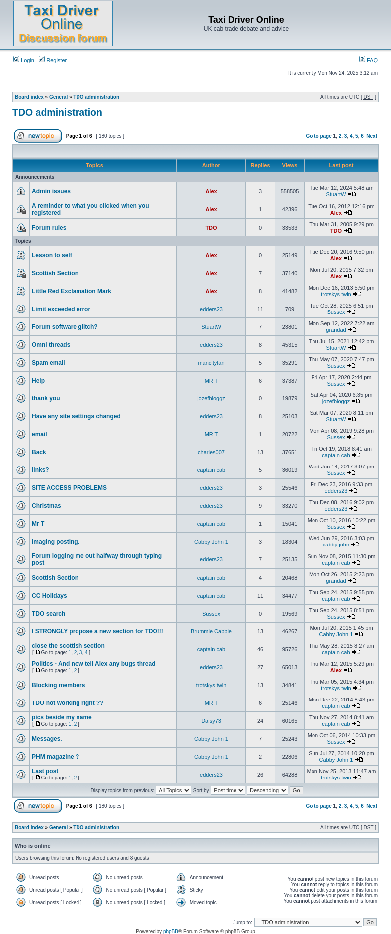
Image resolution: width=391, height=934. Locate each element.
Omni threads (51, 344)
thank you (46, 398)
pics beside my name (62, 717)
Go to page (319, 136)
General (58, 97)
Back (39, 452)
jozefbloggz (211, 398)
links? (40, 470)
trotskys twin (336, 294)
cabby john (336, 544)
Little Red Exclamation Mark (71, 291)
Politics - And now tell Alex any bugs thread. (94, 663)
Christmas (46, 505)
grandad (336, 330)
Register (53, 60)
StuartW (336, 194)
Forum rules (49, 227)
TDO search (48, 613)
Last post (45, 771)
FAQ (368, 60)
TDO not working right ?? (68, 703)
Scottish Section (55, 273)
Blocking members (58, 685)
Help (38, 380)
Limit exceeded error (61, 309)
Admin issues (51, 191)
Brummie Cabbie (211, 631)
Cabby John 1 (211, 542)
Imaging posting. (55, 541)
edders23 (211, 309)
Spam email (48, 362)
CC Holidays (49, 595)
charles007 (211, 452)
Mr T (38, 523)
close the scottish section (68, 645)
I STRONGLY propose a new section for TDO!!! (97, 631)
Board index (29, 97)
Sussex (336, 312)
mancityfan (211, 363)
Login (23, 60)
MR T (211, 381)
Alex (211, 191)
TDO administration (96, 97)
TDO (211, 228)
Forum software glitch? (65, 326)
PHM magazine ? (55, 756)
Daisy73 (211, 721)
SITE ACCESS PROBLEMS (69, 487)
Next (371, 136)
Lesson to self (52, 255)
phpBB (170, 931)
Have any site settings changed (76, 416)
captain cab (336, 455)
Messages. (47, 738)
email (39, 434)
